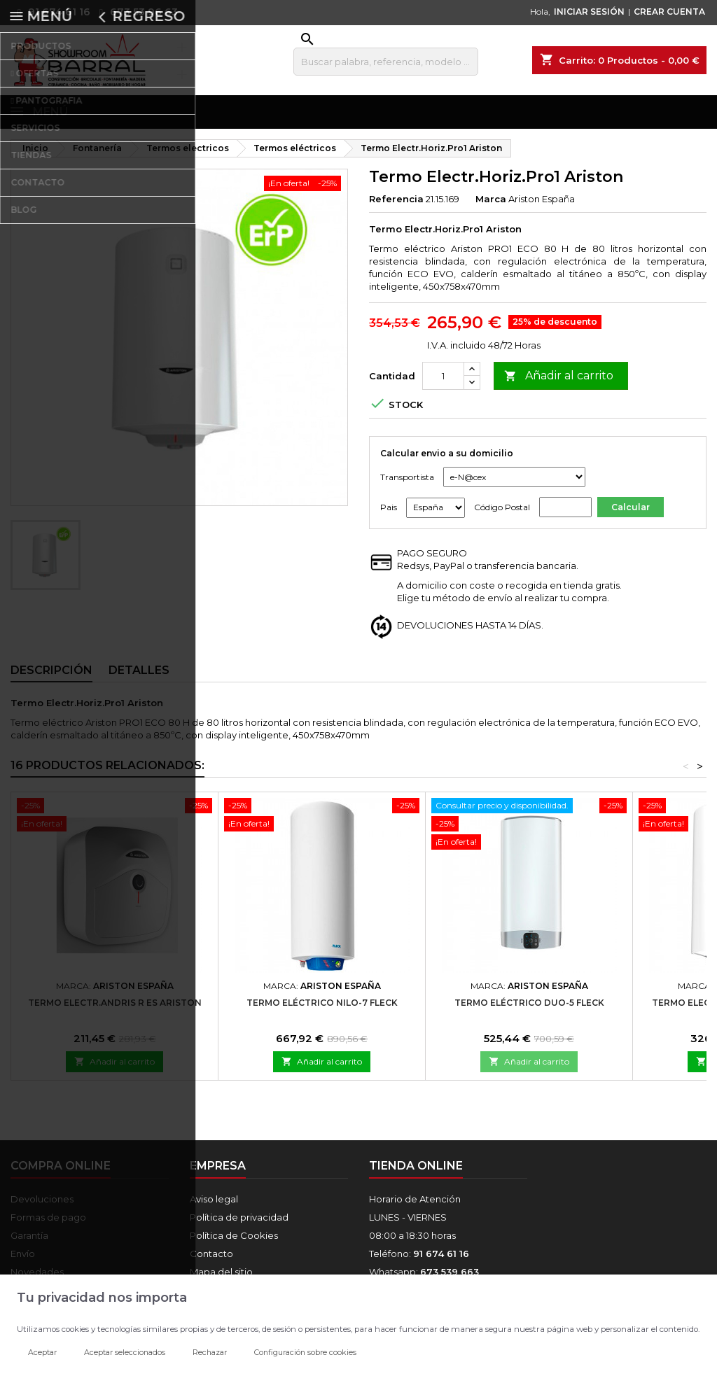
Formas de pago (48, 1225)
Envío (23, 1262)
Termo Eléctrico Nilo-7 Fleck (322, 1011)
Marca (490, 207)
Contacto (211, 1262)
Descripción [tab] (51, 678)
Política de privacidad (239, 1225)
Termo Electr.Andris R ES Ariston (115, 1011)
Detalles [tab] (139, 678)
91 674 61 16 (50, 12)
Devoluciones (42, 1207)
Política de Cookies (234, 1243)
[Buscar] (385, 62)
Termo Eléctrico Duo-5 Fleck (529, 1011)
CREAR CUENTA (669, 11)
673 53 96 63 (135, 12)
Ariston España (541, 207)
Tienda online (416, 1174)
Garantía (29, 1243)
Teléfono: (419, 1262)
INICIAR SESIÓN (589, 11)
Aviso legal (214, 1207)
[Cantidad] (443, 384)
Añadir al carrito (558, 384)
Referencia (396, 207)
